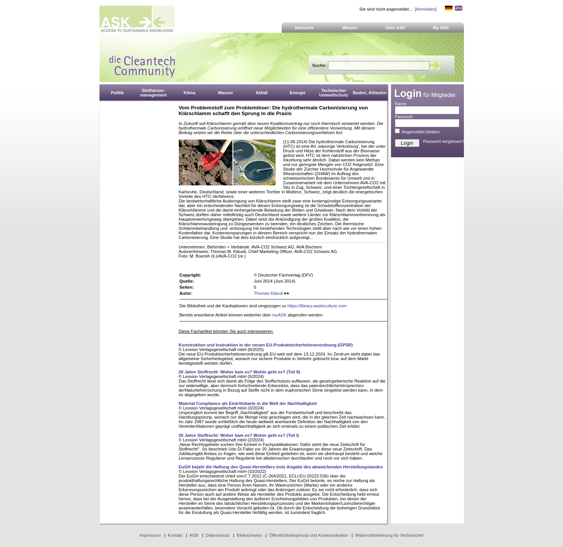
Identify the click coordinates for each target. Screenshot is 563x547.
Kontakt (175, 535)
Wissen (350, 27)
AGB (194, 535)
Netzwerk (304, 27)
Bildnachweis (249, 535)
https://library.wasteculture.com (317, 306)
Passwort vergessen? (444, 141)
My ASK (441, 27)
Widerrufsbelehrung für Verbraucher (389, 535)
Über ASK (395, 27)
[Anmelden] (425, 9)
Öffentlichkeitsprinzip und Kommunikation (308, 535)
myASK (279, 315)
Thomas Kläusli (272, 293)
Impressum (150, 535)
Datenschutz (217, 535)
